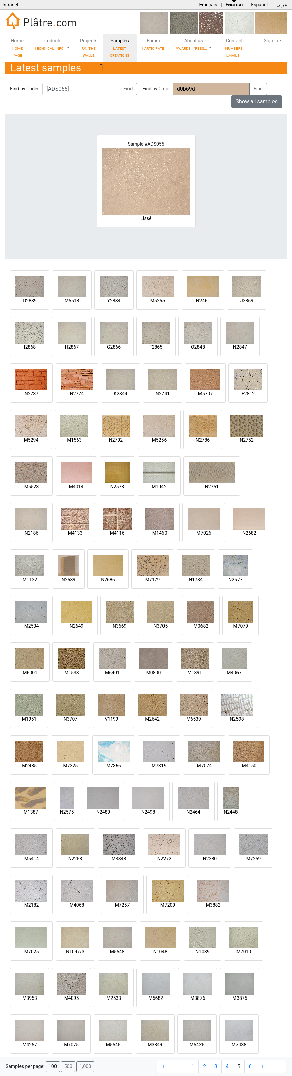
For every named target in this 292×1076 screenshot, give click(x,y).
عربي (281, 4)
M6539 (193, 719)
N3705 (161, 626)
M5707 (205, 393)
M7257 (122, 905)
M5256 (159, 440)
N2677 (235, 579)
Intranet (10, 4)
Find (128, 89)
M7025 (31, 951)
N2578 (117, 486)
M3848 (119, 858)
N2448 (231, 812)
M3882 (213, 905)
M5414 (31, 858)
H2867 (72, 347)
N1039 (202, 951)
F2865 (155, 347)
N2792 (116, 440)
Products (50, 44)
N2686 (108, 579)
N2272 (164, 858)
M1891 (194, 672)
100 (53, 1066)
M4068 (77, 905)
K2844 (120, 393)
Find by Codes (25, 88)
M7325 (70, 765)
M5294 (31, 440)
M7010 (243, 951)
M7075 (71, 1044)
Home (17, 48)
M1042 (159, 486)
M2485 (29, 765)
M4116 (117, 533)
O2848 (198, 347)
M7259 (253, 858)
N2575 (67, 812)
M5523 (31, 486)
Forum (154, 44)
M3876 (197, 998)
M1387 (31, 812)
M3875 (239, 998)
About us (192, 44)
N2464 (193, 812)
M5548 (117, 951)
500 (68, 1066)
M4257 (29, 1044)
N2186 (31, 533)
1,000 (85, 1066)
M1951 (29, 719)
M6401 (112, 672)
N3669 (119, 626)
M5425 (197, 1044)
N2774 (77, 393)
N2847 (240, 347)
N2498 (148, 812)
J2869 (246, 300)
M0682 (200, 626)
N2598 (237, 719)
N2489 (103, 812)
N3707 (70, 719)
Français (208, 4)
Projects (88, 48)
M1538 (71, 672)
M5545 (113, 1044)
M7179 (152, 579)
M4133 (75, 533)
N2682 (249, 533)
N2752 (246, 440)
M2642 (152, 719)
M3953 (29, 998)
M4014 (76, 486)
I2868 (30, 347)
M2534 (31, 626)
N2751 (212, 486)
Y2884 (114, 300)
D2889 (30, 300)
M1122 (30, 579)
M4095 (71, 998)
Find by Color (156, 88)
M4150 (249, 765)
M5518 (72, 300)
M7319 (159, 765)
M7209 (167, 905)
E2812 (248, 393)
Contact (234, 48)
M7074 (204, 765)
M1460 (159, 533)
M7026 (203, 533)
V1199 (111, 719)
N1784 (196, 579)
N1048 (160, 951)
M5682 (155, 998)
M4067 (234, 672)
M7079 (240, 626)
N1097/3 (75, 951)
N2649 (76, 626)
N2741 (163, 393)
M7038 (239, 1044)
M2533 (113, 998)
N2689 (68, 579)
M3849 (155, 1044)
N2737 (31, 393)
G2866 (114, 347)
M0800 (153, 672)
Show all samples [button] (257, 101)
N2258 (75, 858)
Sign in (267, 40)
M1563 (74, 440)
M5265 (157, 300)
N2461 (203, 300)
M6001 (30, 672)
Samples (120, 48)
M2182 (31, 905)
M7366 (113, 765)
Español (259, 4)
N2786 (203, 440)
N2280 (210, 858)
